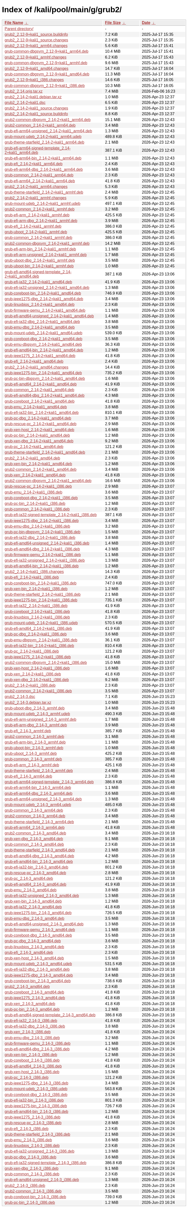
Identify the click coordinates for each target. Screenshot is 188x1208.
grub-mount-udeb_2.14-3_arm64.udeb (38, 805)
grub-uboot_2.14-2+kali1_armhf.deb (36, 232)
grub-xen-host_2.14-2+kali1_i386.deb (37, 668)
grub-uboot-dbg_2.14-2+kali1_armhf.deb (40, 260)
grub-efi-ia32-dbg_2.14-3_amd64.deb (37, 969)
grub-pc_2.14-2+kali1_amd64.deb (34, 447)
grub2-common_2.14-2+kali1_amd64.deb (40, 469)
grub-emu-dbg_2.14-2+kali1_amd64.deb (40, 327)
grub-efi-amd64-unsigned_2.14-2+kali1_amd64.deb (49, 316)
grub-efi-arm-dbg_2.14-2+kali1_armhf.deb (41, 221)
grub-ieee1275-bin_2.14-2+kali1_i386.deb (41, 600)
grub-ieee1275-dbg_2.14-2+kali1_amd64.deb (44, 299)
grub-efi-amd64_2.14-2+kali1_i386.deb (38, 628)
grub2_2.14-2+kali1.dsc (25, 102)
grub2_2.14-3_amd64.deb (27, 986)
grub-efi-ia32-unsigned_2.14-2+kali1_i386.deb (45, 560)
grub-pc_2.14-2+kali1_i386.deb (32, 651)
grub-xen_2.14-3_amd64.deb (30, 1004)
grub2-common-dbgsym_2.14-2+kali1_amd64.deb (48, 481)
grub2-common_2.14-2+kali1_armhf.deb (39, 209)
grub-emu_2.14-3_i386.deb (28, 1140)
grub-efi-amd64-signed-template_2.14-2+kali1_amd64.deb (38, 274)
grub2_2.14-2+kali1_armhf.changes (35, 198)
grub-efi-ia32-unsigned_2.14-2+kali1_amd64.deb (47, 288)
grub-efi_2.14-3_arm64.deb (28, 776)
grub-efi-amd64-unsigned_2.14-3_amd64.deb (44, 924)
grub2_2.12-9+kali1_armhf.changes (35, 57)
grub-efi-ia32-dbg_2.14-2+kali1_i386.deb (40, 538)
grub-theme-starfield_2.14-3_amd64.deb (40, 850)
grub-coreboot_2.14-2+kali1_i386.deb (37, 612)
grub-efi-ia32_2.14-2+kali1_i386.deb (36, 606)
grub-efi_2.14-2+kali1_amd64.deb (34, 361)
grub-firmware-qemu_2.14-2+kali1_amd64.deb (45, 310)
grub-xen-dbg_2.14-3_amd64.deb (34, 839)
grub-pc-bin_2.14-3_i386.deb (30, 1202)
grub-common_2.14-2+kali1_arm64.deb (39, 175)
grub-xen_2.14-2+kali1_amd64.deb (35, 475)
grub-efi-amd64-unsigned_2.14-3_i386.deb (42, 1180)
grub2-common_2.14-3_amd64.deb (35, 833)
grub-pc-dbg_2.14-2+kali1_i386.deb (36, 634)
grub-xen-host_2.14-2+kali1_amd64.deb (39, 430)
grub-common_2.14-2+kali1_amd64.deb (39, 390)
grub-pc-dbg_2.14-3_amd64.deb (33, 941)
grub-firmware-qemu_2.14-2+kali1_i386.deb (43, 555)
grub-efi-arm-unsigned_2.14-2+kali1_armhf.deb (46, 255)
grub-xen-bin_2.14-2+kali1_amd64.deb (38, 464)
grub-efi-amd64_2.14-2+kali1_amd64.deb (41, 384)
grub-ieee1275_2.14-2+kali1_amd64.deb (40, 356)
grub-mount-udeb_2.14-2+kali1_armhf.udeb (42, 203)
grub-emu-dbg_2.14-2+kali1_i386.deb (37, 526)
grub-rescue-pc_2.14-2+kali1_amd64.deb (40, 424)
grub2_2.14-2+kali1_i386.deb (30, 685)
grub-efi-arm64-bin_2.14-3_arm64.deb (38, 787)
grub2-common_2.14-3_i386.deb (33, 1191)
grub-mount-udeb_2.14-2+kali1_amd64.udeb (43, 333)
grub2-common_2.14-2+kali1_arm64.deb (40, 125)
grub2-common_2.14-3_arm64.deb (35, 816)
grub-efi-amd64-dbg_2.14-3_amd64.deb (39, 856)
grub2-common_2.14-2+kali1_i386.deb (38, 691)
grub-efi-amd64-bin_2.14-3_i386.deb (36, 1111)
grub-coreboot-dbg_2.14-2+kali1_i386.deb (41, 498)
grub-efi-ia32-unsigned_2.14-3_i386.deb (39, 1151)
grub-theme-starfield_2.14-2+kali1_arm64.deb (44, 142)
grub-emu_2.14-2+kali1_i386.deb (33, 492)
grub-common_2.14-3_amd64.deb (34, 844)
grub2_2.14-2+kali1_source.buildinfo (36, 114)
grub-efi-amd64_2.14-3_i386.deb (33, 1066)
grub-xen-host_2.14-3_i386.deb (32, 1072)
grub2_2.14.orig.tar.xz (24, 91)
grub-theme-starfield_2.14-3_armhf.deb (39, 771)
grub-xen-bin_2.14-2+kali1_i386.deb (36, 589)
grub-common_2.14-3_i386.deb (32, 1174)
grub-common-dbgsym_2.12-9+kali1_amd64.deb (47, 74)
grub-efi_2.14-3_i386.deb (26, 1129)
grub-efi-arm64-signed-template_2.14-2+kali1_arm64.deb (37, 150)
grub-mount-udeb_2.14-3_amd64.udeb (38, 964)
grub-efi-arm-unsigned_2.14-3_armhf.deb (40, 719)
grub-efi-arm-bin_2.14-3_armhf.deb (35, 742)
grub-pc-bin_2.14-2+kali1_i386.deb (35, 503)
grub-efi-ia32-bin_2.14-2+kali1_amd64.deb (42, 413)
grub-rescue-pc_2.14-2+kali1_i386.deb (38, 486)
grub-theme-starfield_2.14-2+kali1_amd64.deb (45, 452)
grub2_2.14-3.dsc (20, 697)
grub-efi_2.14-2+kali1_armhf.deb (33, 226)
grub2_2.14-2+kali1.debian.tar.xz (33, 97)
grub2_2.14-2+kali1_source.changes (36, 108)
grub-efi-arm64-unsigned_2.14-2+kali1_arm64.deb (48, 131)
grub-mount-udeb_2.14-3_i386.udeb (36, 1089)
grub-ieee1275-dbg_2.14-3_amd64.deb (39, 975)
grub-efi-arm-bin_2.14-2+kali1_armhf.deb (40, 249)
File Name (14, 23)
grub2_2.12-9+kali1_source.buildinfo (36, 34)
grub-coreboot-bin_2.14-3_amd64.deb (38, 981)
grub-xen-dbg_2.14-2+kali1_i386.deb (37, 680)
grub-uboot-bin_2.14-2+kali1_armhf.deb (39, 266)
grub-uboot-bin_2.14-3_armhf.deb (34, 748)
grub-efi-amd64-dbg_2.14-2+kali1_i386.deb (42, 549)
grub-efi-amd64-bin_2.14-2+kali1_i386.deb (42, 566)
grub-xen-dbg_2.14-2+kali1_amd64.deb (39, 441)
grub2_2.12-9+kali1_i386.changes (34, 80)
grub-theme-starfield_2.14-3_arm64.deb (39, 822)
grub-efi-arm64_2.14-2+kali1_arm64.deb (40, 181)
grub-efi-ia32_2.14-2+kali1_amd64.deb (38, 282)
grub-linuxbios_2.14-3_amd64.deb (34, 947)
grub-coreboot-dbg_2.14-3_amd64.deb (38, 935)
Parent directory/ (19, 29)
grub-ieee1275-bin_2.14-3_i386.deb (36, 1106)
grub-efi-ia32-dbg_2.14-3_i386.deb (35, 1026)
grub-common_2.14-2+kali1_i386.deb (37, 509)
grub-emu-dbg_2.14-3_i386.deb (32, 1038)
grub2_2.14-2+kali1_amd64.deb (32, 458)
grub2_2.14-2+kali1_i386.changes (34, 572)
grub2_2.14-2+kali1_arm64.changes (36, 187)
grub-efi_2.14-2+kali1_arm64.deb (33, 164)
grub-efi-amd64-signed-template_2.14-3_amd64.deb (50, 1015)
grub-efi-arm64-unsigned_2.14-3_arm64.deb (43, 799)
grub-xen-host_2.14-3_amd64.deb (34, 958)
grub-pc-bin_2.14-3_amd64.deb (32, 1009)
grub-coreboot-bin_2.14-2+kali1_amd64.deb (43, 293)
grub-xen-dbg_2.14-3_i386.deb (32, 1168)
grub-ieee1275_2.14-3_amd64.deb (35, 998)
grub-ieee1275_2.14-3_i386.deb (32, 1117)
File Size (113, 23)
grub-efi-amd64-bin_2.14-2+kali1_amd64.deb (44, 350)
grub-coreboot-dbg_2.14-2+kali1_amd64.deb (43, 339)
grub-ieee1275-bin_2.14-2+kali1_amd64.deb (43, 373)
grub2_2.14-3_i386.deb (25, 1185)
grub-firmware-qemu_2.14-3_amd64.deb (40, 930)
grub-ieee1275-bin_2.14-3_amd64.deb (38, 913)
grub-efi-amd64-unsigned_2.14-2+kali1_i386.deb (47, 543)
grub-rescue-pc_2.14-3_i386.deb (33, 1123)
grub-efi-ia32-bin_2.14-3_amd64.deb (36, 867)
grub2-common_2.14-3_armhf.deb (34, 737)
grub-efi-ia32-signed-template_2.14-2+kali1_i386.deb (51, 515)
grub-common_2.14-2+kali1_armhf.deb (38, 238)
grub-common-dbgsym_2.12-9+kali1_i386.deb (45, 86)
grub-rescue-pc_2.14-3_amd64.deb (35, 873)
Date (146, 23)
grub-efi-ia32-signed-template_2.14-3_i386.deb (45, 1163)
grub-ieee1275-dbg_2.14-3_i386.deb (36, 1083)
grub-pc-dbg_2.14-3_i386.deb (30, 1157)
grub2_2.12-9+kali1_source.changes (36, 40)
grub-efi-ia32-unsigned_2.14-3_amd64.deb (42, 896)
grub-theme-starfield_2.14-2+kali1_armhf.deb (44, 192)
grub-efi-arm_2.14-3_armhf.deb (32, 765)
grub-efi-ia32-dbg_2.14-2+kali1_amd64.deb (42, 322)
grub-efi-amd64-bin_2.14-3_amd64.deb (39, 861)
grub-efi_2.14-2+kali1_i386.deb (32, 577)
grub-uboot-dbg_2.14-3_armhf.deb (35, 708)
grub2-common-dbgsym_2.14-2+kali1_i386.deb (46, 662)
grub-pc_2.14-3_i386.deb (26, 1077)
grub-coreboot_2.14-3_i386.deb (32, 1060)
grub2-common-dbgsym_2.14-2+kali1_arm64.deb (48, 120)
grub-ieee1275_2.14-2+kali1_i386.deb (38, 657)
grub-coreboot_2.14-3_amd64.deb (34, 992)
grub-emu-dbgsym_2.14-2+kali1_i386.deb (41, 640)
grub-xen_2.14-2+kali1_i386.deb (33, 674)
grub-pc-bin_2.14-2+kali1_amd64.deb (37, 435)
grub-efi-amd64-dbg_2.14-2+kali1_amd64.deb (44, 395)
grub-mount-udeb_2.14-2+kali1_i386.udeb (41, 623)
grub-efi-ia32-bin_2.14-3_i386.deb (34, 1100)
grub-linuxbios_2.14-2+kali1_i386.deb (37, 617)
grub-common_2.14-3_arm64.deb (34, 810)
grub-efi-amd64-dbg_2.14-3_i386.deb (37, 1049)
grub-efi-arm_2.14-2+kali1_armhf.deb (37, 215)
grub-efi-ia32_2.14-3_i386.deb (31, 1021)
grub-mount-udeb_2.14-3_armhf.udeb (37, 714)
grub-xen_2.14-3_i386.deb (28, 1032)
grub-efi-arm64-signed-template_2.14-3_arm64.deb (49, 782)
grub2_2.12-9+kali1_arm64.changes (36, 46)
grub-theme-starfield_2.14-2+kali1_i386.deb (43, 594)
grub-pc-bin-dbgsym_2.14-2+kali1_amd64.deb (45, 378)
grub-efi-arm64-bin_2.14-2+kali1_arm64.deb (43, 158)
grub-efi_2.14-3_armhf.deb (28, 731)
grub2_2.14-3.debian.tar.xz (28, 702)
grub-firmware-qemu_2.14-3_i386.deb (37, 1043)
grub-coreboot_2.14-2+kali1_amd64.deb (39, 401)
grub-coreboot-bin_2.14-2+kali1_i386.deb (40, 583)
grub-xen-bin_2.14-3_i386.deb (31, 1055)
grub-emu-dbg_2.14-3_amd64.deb (34, 918)
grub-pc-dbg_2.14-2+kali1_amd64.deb (38, 418)
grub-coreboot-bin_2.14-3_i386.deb (35, 1197)
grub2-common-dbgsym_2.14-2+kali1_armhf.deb (47, 243)
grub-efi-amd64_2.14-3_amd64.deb (35, 884)
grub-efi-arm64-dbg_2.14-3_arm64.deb (38, 793)
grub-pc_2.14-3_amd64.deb (29, 878)
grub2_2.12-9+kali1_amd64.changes (36, 68)
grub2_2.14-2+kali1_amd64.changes (36, 367)
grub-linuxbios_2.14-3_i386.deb (32, 1146)
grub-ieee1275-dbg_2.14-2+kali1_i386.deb (42, 521)
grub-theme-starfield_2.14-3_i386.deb (37, 1134)
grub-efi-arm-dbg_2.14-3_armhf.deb (36, 725)
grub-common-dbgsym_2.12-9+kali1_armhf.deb (46, 63)
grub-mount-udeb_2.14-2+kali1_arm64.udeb (43, 137)
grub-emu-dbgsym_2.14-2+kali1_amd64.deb (43, 344)
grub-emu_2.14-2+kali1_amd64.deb (36, 407)
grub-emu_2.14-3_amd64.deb (31, 890)
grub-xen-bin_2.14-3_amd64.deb (33, 901)
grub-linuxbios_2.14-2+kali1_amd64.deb (39, 304)
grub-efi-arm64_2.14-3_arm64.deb (35, 827)
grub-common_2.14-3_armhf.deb (33, 759)
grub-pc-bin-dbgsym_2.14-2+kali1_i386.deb (42, 532)
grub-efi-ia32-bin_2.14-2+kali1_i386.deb (39, 646)
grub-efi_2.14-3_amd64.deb (29, 952)
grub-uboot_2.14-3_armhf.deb (31, 753)
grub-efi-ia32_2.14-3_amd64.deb (33, 907)
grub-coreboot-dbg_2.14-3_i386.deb (36, 1095)
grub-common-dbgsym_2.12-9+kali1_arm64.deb (46, 51)
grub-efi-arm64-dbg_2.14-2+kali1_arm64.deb (44, 169)
